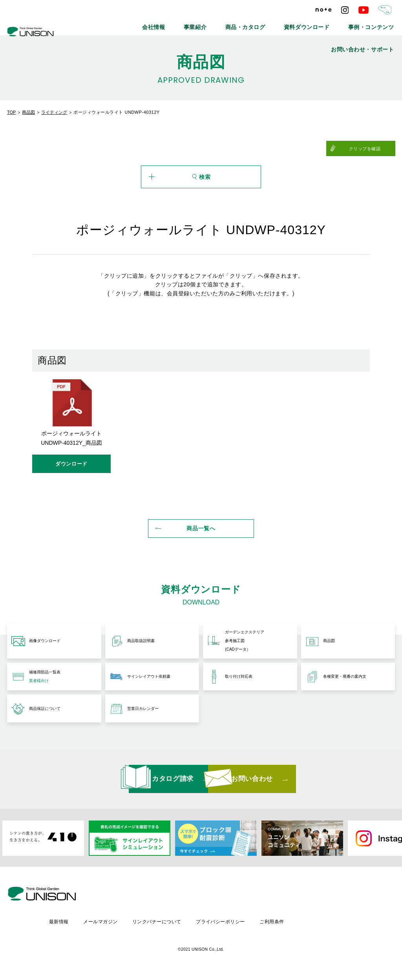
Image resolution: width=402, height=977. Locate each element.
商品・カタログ (208, 23)
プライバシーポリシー (288, 921)
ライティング (54, 112)
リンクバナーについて (224, 921)
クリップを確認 (376, 148)
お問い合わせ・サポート (370, 23)
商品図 (28, 112)
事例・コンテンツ (311, 23)
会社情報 (133, 23)
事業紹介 (167, 23)
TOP (11, 112)
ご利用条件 (341, 921)
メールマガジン (167, 921)
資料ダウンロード (259, 23)
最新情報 (124, 921)
